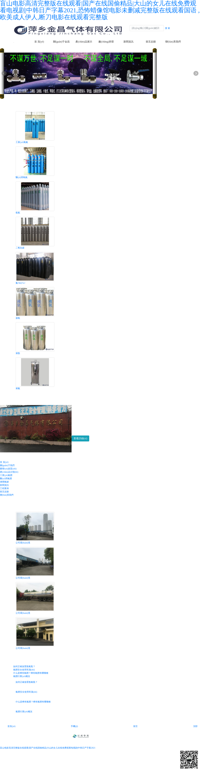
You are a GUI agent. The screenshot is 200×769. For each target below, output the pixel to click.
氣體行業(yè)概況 (21, 676)
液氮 (18, 388)
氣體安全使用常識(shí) (24, 670)
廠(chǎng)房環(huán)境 (106, 43)
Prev (4, 73)
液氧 (18, 318)
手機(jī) (72, 726)
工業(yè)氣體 (6, 475)
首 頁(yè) (39, 41)
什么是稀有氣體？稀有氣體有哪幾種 (30, 673)
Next (195, 73)
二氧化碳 (20, 248)
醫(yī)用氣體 (6, 478)
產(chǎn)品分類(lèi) (9, 472)
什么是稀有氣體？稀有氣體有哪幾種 (33, 702)
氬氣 (18, 213)
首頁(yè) (8, 726)
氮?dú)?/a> (20, 283)
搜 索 (167, 28)
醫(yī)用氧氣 (22, 177)
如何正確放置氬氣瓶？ (24, 666)
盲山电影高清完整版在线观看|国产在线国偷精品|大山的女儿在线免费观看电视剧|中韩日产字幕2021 (47, 748)
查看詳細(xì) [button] (80, 438)
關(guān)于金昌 (61, 41)
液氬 (18, 353)
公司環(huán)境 (23, 543)
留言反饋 (151, 41)
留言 (133, 726)
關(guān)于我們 (7, 465)
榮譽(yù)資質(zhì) (8, 469)
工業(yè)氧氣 (22, 142)
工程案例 (4, 488)
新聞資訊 (128, 41)
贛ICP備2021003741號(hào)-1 (124, 735)
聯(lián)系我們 (173, 41)
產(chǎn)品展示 (83, 41)
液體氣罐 (4, 482)
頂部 (193, 726)
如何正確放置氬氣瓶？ (27, 682)
